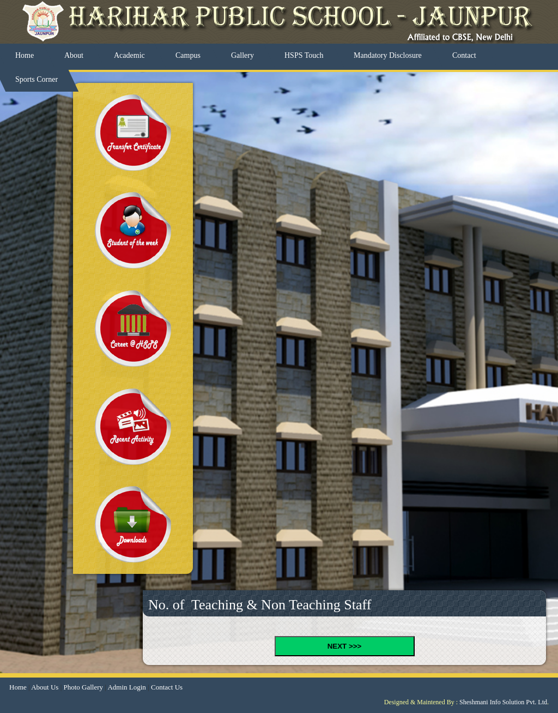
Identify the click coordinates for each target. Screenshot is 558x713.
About (73, 55)
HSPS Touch (304, 55)
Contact (464, 55)
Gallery (242, 55)
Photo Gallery (83, 687)
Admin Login (126, 687)
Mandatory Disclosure (388, 55)
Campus (188, 55)
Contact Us (167, 687)
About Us (44, 687)
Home (18, 687)
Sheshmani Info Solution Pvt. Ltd (503, 702)
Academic (129, 55)
